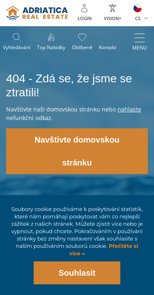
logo (37, 13)
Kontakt (107, 47)
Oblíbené (82, 47)
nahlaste (129, 109)
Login (85, 18)
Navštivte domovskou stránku (77, 151)
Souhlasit (76, 272)
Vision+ (112, 18)
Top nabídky (51, 47)
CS (137, 18)
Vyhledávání (16, 47)
